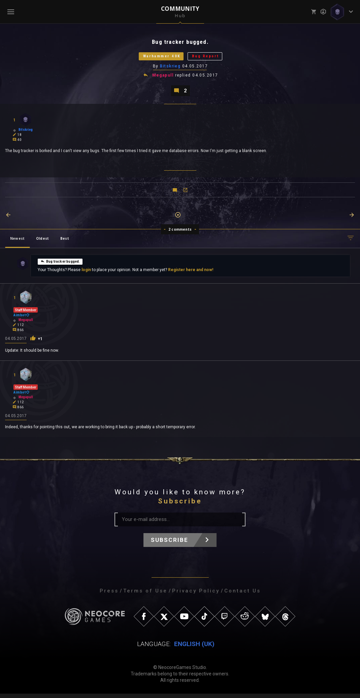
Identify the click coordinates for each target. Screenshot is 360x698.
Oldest (42, 242)
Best (64, 242)
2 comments (180, 233)
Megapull (163, 78)
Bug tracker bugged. (60, 265)
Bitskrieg (170, 68)
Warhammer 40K (157, 57)
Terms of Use (145, 595)
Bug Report (212, 57)
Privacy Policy (196, 595)
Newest (17, 242)
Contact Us (242, 595)
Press (109, 595)
